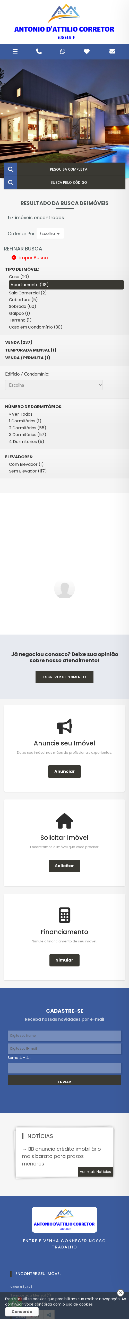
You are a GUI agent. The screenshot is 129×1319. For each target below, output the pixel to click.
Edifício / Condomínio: (27, 374)
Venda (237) (18, 342)
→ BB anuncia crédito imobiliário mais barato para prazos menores (61, 1157)
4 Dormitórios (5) (26, 442)
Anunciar (64, 771)
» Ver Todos (20, 414)
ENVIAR (64, 1082)
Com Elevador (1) (26, 464)
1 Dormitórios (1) (25, 421)
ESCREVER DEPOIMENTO (64, 677)
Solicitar (64, 866)
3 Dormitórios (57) (27, 435)
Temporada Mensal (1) (30, 350)
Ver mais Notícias (95, 1171)
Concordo (22, 1311)
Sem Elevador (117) (28, 471)
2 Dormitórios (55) (27, 428)
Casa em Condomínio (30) (36, 327)
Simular (64, 960)
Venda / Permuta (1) (27, 358)
